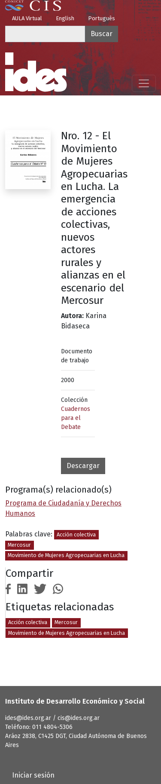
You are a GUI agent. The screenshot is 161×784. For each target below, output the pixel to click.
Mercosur (19, 545)
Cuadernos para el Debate (75, 418)
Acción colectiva (76, 534)
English (65, 18)
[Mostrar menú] (144, 83)
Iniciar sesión (33, 775)
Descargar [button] (83, 466)
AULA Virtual (27, 18)
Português (101, 18)
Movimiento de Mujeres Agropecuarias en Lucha (66, 555)
